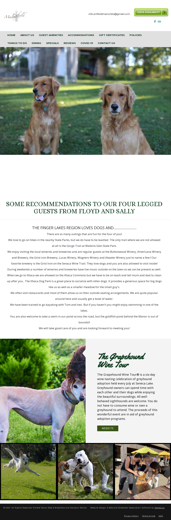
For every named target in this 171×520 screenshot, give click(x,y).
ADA (161, 516)
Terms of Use (148, 516)
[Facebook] (155, 22)
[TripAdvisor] (159, 22)
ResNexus (160, 508)
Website (108, 428)
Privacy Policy (131, 516)
